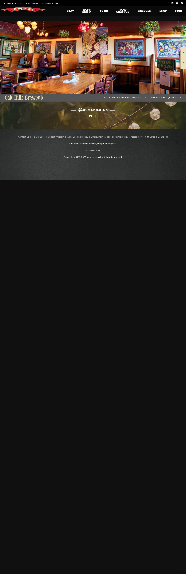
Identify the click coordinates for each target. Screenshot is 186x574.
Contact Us (174, 97)
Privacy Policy (121, 137)
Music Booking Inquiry (77, 137)
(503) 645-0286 (157, 97)
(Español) (108, 137)
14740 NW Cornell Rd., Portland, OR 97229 (125, 97)
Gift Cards (150, 137)
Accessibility (136, 137)
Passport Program (55, 137)
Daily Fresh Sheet (93, 150)
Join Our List (38, 137)
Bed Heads (32, 3)
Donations (163, 137)
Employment (97, 137)
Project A (112, 143)
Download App (50, 3)
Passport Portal (13, 3)
